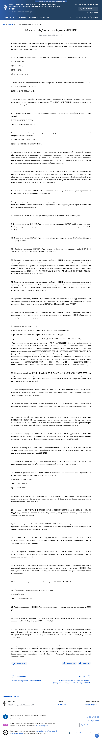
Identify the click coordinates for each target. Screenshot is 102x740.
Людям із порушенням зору (88, 4)
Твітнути (86, 663)
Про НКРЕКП (10, 17)
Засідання (22, 17)
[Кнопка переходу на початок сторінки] (95, 735)
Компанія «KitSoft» (78, 733)
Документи (33, 17)
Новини (10, 25)
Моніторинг (45, 17)
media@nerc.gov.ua (42, 725)
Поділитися (72, 663)
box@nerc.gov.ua (91, 704)
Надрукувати (19, 663)
